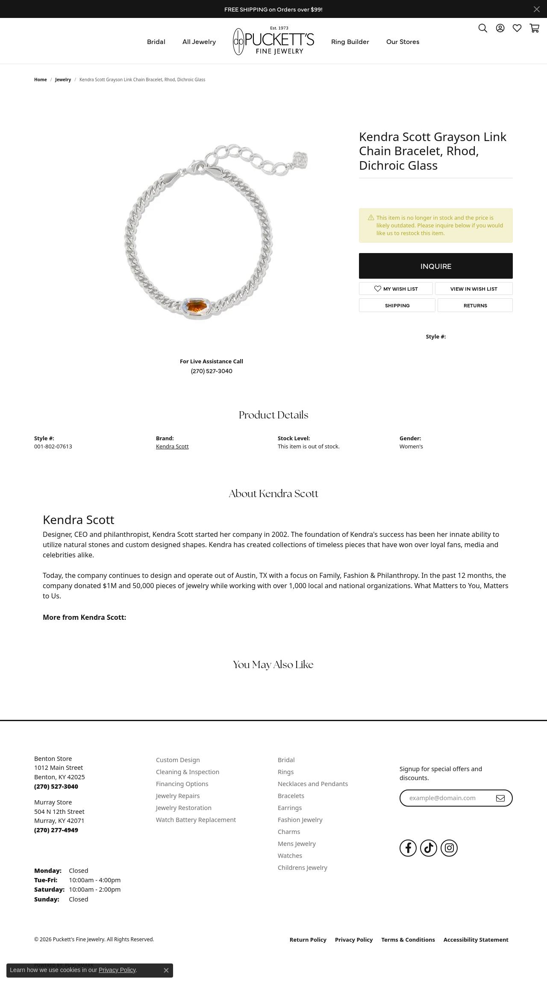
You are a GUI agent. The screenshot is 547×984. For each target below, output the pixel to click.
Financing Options (182, 784)
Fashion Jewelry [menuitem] (300, 820)
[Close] (536, 9)
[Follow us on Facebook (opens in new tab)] (408, 848)
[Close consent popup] (166, 970)
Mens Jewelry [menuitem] (297, 844)
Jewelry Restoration (184, 808)
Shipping (397, 305)
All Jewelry (199, 41)
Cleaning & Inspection (187, 772)
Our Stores (403, 41)
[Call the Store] (56, 786)
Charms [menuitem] (289, 832)
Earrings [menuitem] (290, 808)
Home (40, 79)
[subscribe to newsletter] (500, 798)
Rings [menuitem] (286, 772)
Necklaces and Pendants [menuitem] (313, 784)
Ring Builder (350, 41)
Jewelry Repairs (178, 796)
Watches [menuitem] (290, 855)
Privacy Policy (354, 939)
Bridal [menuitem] (286, 760)
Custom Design (178, 760)
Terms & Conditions (408, 939)
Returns (475, 305)
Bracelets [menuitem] (291, 796)
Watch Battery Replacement (196, 820)
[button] (483, 27)
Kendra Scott (172, 446)
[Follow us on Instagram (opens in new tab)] (449, 848)
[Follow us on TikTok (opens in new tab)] (428, 848)
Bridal (156, 41)
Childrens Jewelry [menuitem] (302, 867)
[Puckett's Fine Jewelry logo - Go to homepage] (273, 41)
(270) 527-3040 (211, 370)
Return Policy (308, 939)
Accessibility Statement (476, 939)
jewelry (63, 79)
